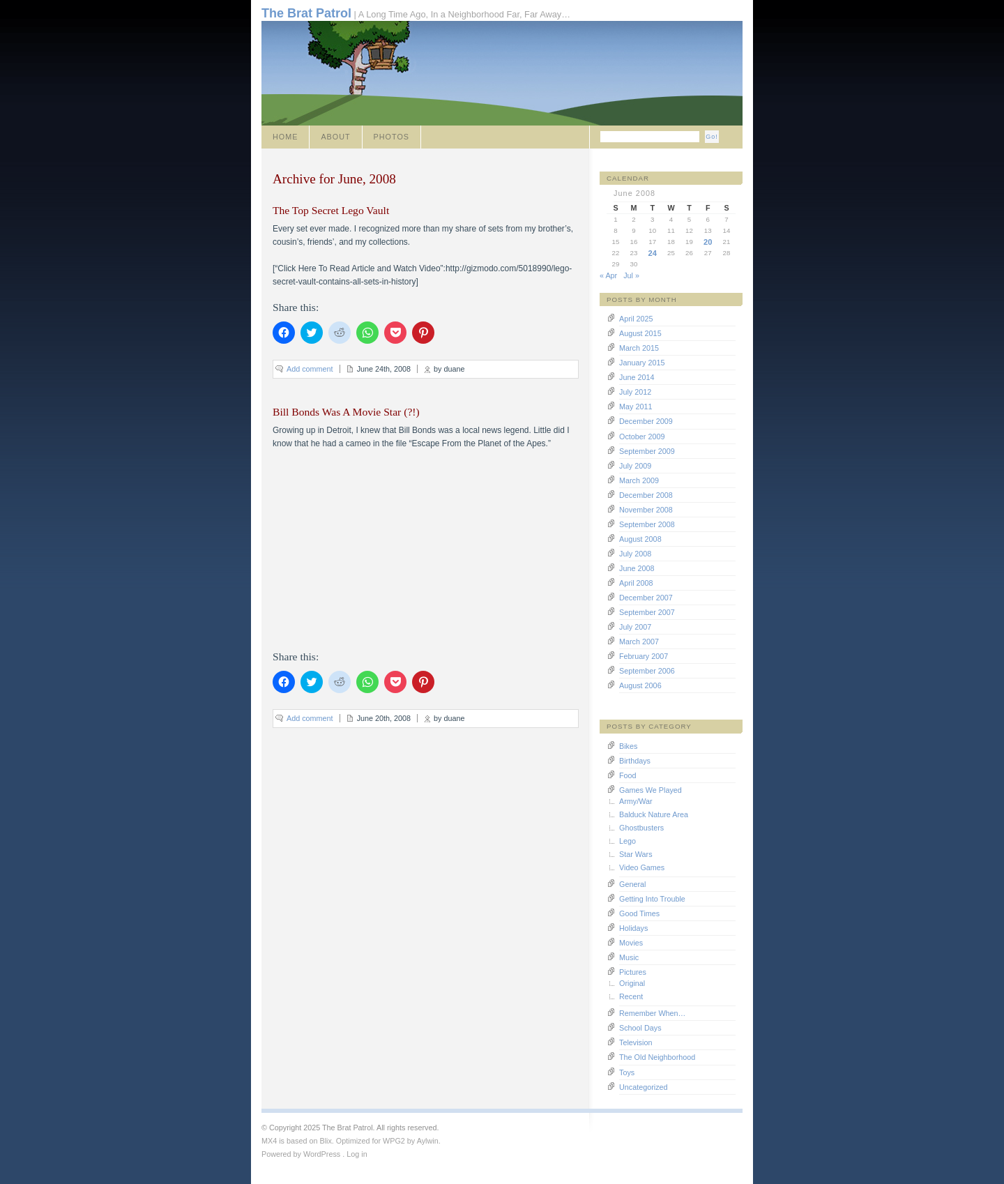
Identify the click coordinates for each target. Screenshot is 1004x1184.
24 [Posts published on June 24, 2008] (652, 253)
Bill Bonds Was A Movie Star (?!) (346, 412)
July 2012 (635, 392)
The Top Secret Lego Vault (331, 210)
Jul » (631, 275)
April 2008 (636, 583)
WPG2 (394, 1141)
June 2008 (636, 568)
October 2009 (641, 436)
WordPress (321, 1154)
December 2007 (646, 597)
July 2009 (635, 466)
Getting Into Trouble (652, 899)
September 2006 (647, 671)
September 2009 (647, 451)
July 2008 (635, 553)
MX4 (269, 1141)
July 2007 (635, 627)
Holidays (633, 928)
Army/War (636, 801)
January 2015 (641, 362)
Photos (391, 136)
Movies (631, 943)
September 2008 (647, 524)
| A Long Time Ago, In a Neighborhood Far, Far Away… (415, 13)
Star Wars (636, 854)
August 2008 (640, 539)
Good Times (639, 913)
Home (285, 136)
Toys (626, 1072)
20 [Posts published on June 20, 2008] (707, 242)
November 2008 (646, 510)
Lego (627, 841)
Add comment (310, 369)
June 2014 (636, 377)
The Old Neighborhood (657, 1057)
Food (628, 775)
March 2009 (639, 480)
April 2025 (636, 318)
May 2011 (635, 406)
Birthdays (635, 761)
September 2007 (647, 612)
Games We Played (650, 790)
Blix (325, 1141)
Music (629, 957)
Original (632, 983)
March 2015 (639, 348)
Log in (357, 1154)
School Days (640, 1028)
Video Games (641, 867)
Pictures (632, 972)
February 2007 (643, 656)
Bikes (628, 746)
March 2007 (639, 641)
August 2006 (640, 685)
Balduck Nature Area (653, 814)
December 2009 (646, 421)
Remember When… (652, 1013)
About (335, 136)
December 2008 (646, 495)
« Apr (608, 275)
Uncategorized (643, 1087)
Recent (631, 996)
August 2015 (640, 333)
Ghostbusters (641, 828)
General (632, 884)
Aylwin (428, 1141)
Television (635, 1042)
